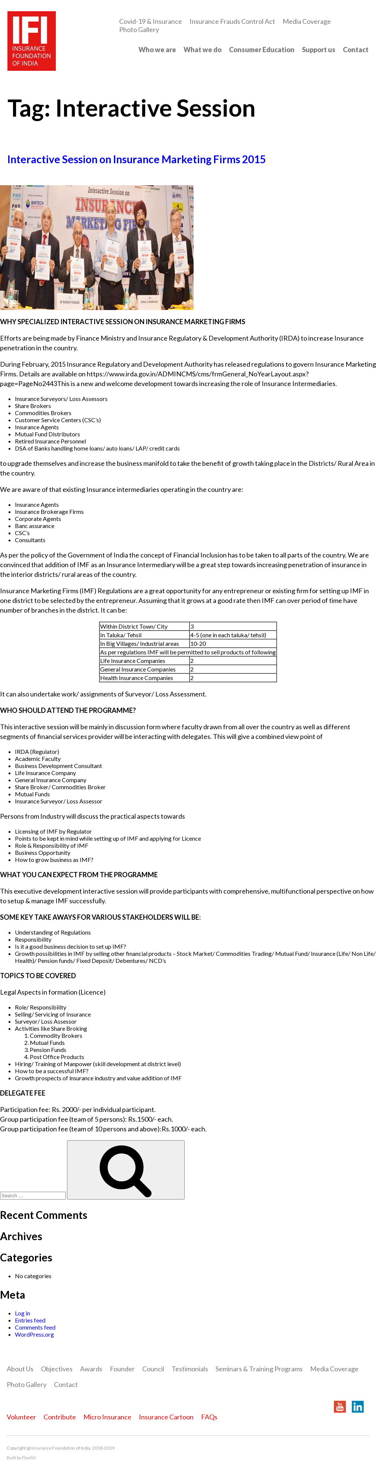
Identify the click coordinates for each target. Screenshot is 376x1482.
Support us (318, 49)
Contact (356, 49)
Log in (22, 1313)
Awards (91, 1369)
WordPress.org (34, 1334)
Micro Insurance (107, 1417)
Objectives (57, 1369)
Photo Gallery (139, 29)
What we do (203, 49)
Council (153, 1369)
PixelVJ (29, 1457)
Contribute (60, 1417)
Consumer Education (261, 49)
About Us (20, 1369)
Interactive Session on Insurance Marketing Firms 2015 (136, 159)
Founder (122, 1369)
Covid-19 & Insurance (150, 21)
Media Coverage (307, 21)
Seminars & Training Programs (259, 1369)
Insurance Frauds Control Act (232, 21)
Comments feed (35, 1327)
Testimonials (190, 1369)
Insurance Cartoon (166, 1417)
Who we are (157, 49)
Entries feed (30, 1320)
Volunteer (21, 1417)
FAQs (209, 1417)
